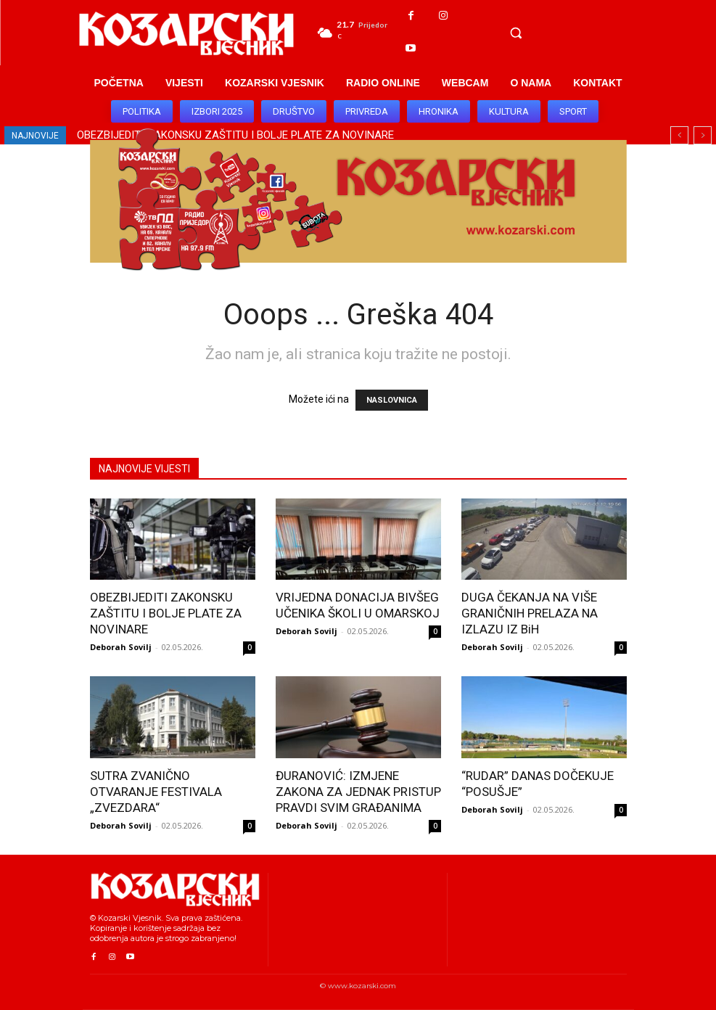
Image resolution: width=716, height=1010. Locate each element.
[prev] (679, 135)
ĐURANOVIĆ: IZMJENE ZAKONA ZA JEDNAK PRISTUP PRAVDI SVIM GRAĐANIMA (358, 791)
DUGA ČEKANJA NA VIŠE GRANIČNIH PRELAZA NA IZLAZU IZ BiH (529, 613)
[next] (703, 135)
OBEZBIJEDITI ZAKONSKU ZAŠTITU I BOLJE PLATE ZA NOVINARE (166, 613)
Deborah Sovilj (121, 646)
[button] (515, 32)
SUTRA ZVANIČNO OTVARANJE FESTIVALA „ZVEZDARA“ (156, 791)
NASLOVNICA (391, 400)
